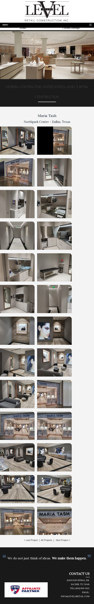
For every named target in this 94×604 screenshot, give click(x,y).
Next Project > (63, 540)
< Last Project (31, 540)
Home (23, 28)
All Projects (46, 540)
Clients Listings (71, 28)
